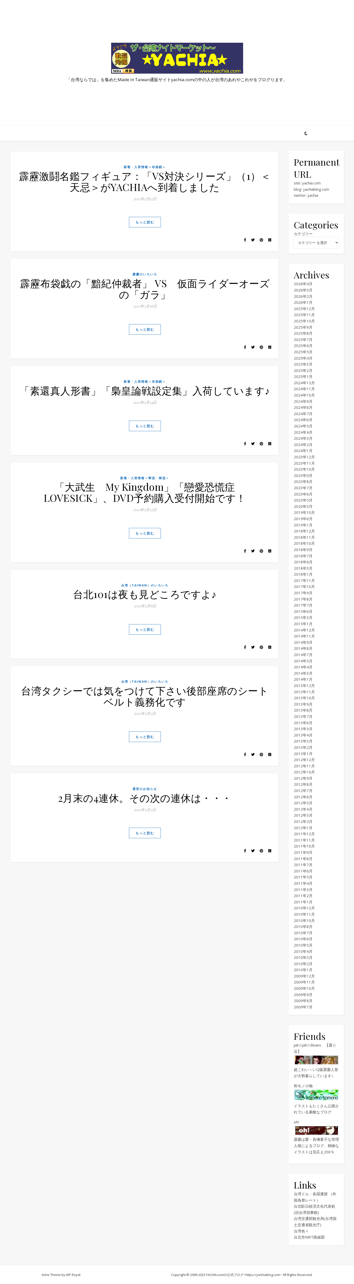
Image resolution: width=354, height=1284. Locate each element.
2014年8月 (303, 648)
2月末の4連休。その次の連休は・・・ (145, 797)
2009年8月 (303, 1000)
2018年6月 (303, 561)
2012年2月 (303, 821)
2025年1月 (303, 376)
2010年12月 (304, 907)
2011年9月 (303, 852)
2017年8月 (303, 599)
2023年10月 (304, 469)
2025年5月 (303, 351)
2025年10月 (304, 320)
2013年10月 (304, 697)
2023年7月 (303, 487)
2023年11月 (304, 463)
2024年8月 (303, 407)
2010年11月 (304, 914)
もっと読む (144, 222)
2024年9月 (303, 401)
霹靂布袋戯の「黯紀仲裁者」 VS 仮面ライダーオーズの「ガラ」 (145, 288)
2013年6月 (303, 722)
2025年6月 (303, 345)
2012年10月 (304, 771)
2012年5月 (303, 802)
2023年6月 (303, 494)
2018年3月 (303, 568)
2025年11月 (304, 314)
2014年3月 (303, 673)
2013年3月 (303, 741)
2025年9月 (303, 327)
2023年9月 (303, 475)
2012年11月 (304, 765)
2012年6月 (303, 796)
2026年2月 (303, 296)
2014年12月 (304, 629)
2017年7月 (303, 605)
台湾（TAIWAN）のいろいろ (144, 585)
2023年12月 (304, 456)
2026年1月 (303, 302)
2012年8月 (303, 784)
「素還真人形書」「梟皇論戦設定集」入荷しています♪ (145, 390)
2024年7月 (303, 413)
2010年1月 (303, 969)
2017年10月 (304, 586)
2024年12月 (304, 382)
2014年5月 (303, 660)
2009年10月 (304, 988)
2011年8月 (303, 858)
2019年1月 (303, 524)
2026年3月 (303, 289)
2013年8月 (303, 710)
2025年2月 (303, 370)
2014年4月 (303, 666)
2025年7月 (303, 339)
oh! (296, 1121)
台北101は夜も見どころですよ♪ (145, 594)
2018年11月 (304, 537)
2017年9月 (303, 592)
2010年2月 (303, 963)
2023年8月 (303, 481)
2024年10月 (304, 395)
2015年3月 (303, 617)
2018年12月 (304, 530)
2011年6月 (303, 870)
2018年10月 (304, 543)
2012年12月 (304, 759)
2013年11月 (304, 691)
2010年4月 (303, 951)
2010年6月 (303, 938)
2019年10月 (304, 512)
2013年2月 (303, 747)
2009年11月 (304, 981)
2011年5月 (303, 876)
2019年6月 (303, 518)
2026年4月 (303, 283)
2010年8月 (303, 926)
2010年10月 (304, 920)
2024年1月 (303, 450)
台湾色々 (301, 1230)
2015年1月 (303, 623)
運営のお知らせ (144, 789)
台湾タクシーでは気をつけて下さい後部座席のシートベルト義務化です (144, 696)
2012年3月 (303, 815)
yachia (313, 195)
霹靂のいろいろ (144, 274)
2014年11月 (304, 635)
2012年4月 (303, 809)
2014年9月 (303, 642)
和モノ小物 (303, 1085)
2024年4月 (303, 432)
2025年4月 (303, 358)
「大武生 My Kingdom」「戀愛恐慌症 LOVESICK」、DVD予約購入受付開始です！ (145, 492)
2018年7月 (303, 555)
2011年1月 (303, 901)
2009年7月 (303, 1006)
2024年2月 (303, 444)
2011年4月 (303, 883)
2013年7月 (303, 716)
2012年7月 (303, 790)
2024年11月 (304, 388)
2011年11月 (304, 840)
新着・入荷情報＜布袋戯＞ (145, 167)
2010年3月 (303, 957)
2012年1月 (303, 827)
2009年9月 (303, 994)
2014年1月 (303, 679)
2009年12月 (304, 975)
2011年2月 (303, 895)
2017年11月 (304, 580)
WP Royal (73, 1274)
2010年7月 (303, 932)
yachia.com (311, 182)
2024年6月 (303, 419)
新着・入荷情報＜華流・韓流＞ (144, 478)
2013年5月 (303, 728)
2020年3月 (303, 506)
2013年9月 (303, 704)
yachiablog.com (316, 189)
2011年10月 (304, 846)
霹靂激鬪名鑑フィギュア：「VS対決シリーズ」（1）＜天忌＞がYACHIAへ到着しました (145, 181)
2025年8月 (303, 333)
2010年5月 (303, 945)
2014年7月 (303, 654)
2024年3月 (303, 438)
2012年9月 (303, 778)
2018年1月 (303, 574)
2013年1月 (303, 753)
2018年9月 (303, 549)
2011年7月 (303, 864)
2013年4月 (303, 734)
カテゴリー (303, 233)
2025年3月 (303, 364)
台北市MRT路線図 (309, 1237)
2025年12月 (304, 308)
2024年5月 (303, 425)
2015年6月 (303, 611)
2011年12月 (304, 833)
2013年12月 (304, 685)
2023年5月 (303, 500)
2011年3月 (303, 889)
